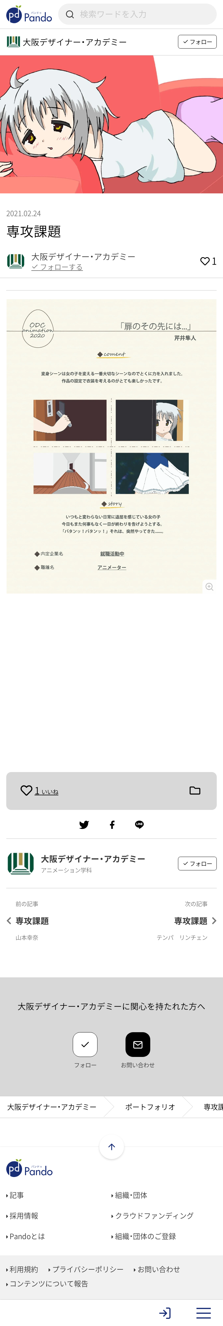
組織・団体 (129, 1195)
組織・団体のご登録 (144, 1236)
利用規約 (22, 1269)
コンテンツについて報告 (47, 1283)
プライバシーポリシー (86, 1269)
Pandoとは (25, 1236)
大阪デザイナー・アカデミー (52, 1106)
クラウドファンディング (153, 1215)
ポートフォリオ (150, 1106)
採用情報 (22, 1215)
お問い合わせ (157, 1269)
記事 (15, 1195)
